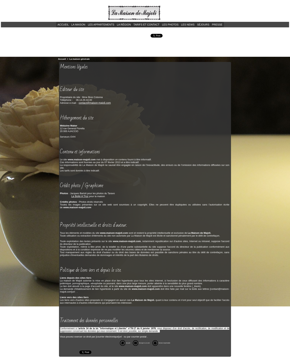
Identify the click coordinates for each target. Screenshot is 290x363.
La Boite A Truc (79, 195)
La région (124, 24)
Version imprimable (167, 342)
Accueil (63, 24)
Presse (217, 24)
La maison (78, 24)
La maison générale (78, 59)
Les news (187, 24)
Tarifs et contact (146, 24)
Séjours (203, 24)
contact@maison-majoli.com (94, 102)
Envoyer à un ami (138, 342)
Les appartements (101, 24)
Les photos (170, 24)
